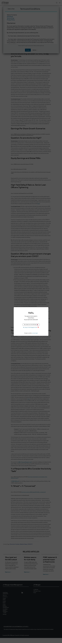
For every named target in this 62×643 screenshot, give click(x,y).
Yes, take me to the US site (31, 324)
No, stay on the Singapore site (31, 327)
